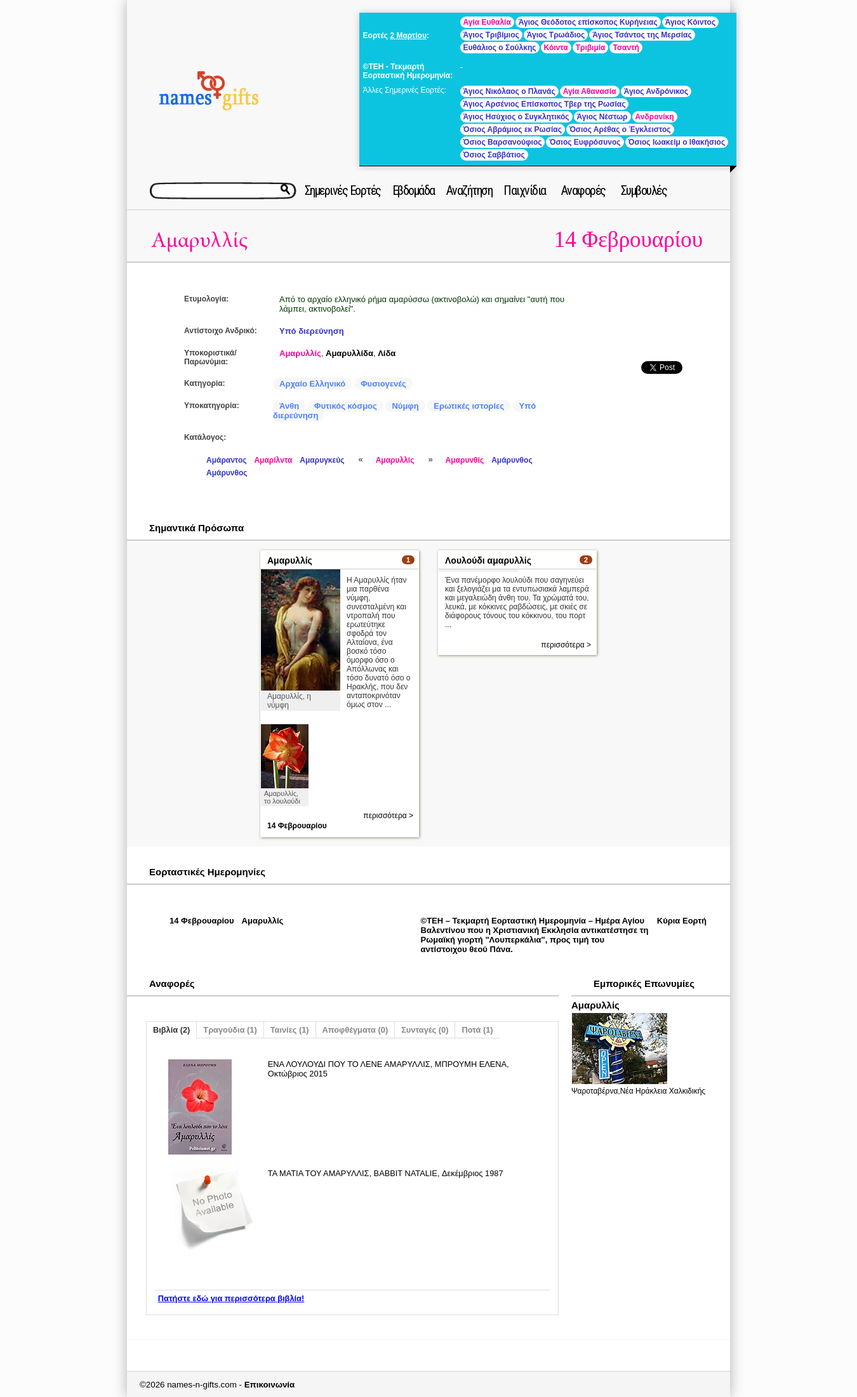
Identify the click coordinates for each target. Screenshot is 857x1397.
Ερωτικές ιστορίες (469, 406)
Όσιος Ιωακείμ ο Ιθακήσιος (677, 142)
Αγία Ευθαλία (487, 22)
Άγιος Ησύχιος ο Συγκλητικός (516, 116)
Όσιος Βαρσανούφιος (502, 142)
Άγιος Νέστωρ (602, 116)
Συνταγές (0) (424, 1030)
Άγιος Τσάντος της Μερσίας (641, 34)
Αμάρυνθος (512, 460)
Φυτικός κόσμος (345, 406)
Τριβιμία (591, 47)
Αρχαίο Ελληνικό (312, 383)
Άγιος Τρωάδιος (556, 34)
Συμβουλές (644, 190)
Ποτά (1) (477, 1030)
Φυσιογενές (383, 383)
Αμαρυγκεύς (322, 460)
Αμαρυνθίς (465, 460)
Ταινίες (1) (289, 1030)
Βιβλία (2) (171, 1030)
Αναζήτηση (469, 190)
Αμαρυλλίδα (349, 353)
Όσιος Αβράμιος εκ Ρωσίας (512, 129)
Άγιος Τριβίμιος (491, 34)
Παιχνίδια (524, 190)
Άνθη (289, 406)
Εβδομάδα (413, 190)
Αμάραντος (226, 460)
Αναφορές (583, 190)
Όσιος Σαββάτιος (494, 154)
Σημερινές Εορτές (343, 190)
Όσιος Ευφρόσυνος (584, 142)
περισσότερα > (388, 815)
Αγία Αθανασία (589, 91)
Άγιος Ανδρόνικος (656, 91)
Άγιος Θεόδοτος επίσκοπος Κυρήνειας (588, 22)
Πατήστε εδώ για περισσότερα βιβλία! (231, 1298)
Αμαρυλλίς (199, 240)
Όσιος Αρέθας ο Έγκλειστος (620, 129)
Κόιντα (556, 47)
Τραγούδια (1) (229, 1030)
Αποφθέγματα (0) (355, 1030)
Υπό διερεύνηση (311, 331)
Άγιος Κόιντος (690, 22)
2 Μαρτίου (408, 35)
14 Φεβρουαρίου (628, 239)
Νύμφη (405, 406)
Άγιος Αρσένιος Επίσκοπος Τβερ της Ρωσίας (544, 104)
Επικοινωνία (269, 1384)
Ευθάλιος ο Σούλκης (499, 47)
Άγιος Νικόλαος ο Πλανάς (509, 91)
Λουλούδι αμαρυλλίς (488, 560)
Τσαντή (626, 47)
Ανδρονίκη (654, 116)
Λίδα (386, 353)
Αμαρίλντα (273, 460)
